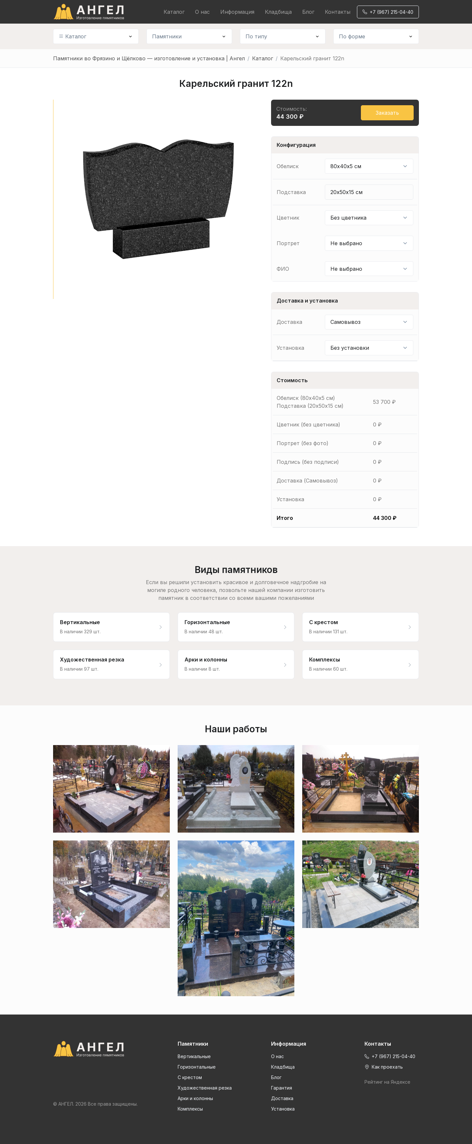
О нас (202, 12)
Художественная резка (205, 1088)
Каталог (174, 12)
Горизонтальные (197, 1067)
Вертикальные (194, 1056)
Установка (283, 1109)
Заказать (387, 112)
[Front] (96, 1049)
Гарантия (281, 1088)
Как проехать (383, 1067)
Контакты (337, 12)
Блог (308, 12)
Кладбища (278, 12)
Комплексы (190, 1109)
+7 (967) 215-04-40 (388, 12)
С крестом (190, 1077)
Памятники (167, 36)
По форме (352, 36)
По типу (256, 36)
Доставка (282, 1098)
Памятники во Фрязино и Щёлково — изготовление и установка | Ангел (149, 58)
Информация (237, 12)
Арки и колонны (195, 1098)
